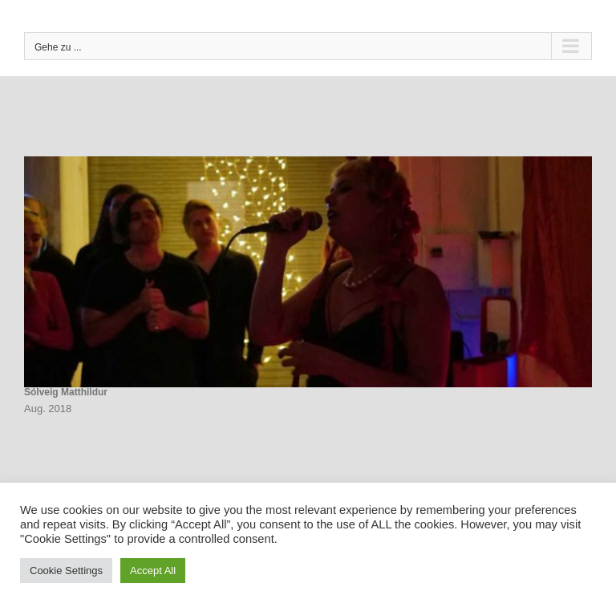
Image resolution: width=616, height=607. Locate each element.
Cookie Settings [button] (66, 571)
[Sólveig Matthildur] (308, 271)
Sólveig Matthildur (65, 392)
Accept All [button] (153, 571)
